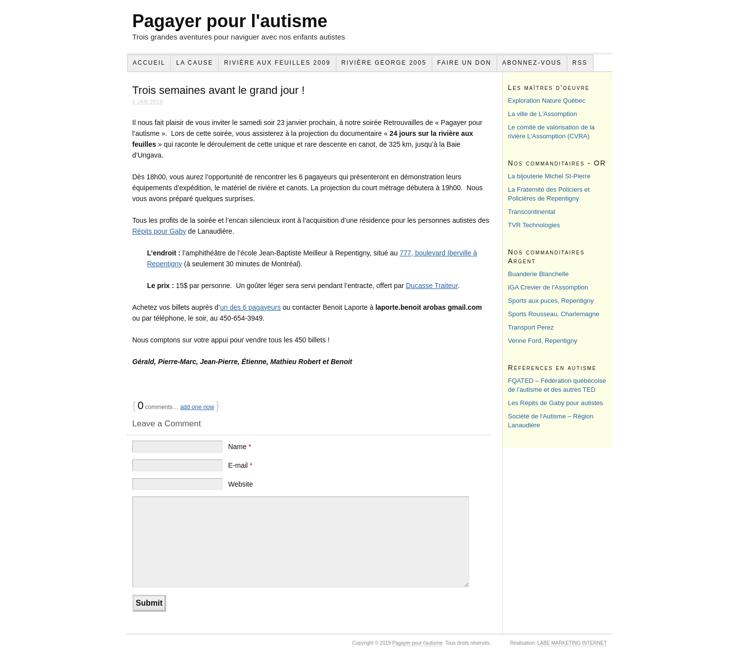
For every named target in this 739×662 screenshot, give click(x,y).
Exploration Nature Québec (547, 100)
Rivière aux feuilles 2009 (277, 62)
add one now (197, 407)
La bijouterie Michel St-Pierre (549, 176)
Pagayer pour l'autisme (230, 21)
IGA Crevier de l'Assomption (548, 287)
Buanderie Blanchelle (538, 274)
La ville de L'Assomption (542, 114)
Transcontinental (532, 211)
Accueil (148, 62)
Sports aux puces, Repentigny (551, 300)
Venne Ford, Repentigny (542, 340)
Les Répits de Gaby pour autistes (555, 403)
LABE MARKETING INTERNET (572, 643)
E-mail (240, 465)
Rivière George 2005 (384, 62)
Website (240, 484)
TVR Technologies (534, 225)
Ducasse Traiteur (432, 286)
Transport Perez (531, 327)
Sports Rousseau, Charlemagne (554, 314)
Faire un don (464, 62)
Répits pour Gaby (159, 231)
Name (239, 447)
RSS (580, 62)
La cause (194, 62)
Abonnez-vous (532, 62)
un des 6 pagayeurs (250, 307)
